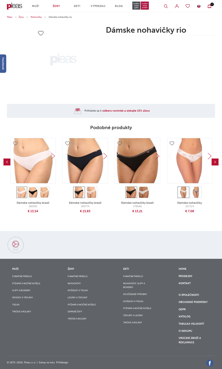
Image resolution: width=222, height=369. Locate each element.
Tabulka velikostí (192, 323)
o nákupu (185, 330)
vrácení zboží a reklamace (190, 340)
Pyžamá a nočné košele (26, 283)
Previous (6, 162)
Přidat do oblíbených (15, 143)
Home (182, 268)
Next (53, 156)
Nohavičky (36, 17)
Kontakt (185, 285)
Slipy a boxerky (21, 290)
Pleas (9, 17)
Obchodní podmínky (193, 302)
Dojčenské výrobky (135, 294)
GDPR (182, 309)
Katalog (185, 316)
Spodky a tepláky (22, 297)
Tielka (15, 304)
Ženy (56, 6)
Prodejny (185, 276)
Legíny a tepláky (77, 297)
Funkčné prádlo (22, 276)
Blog (119, 6)
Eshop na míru (47, 362)
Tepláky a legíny (133, 315)
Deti (77, 6)
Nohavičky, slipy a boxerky (134, 285)
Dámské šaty (75, 311)
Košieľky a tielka (78, 290)
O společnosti (189, 295)
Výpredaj (98, 6)
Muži (35, 6)
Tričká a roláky (21, 311)
